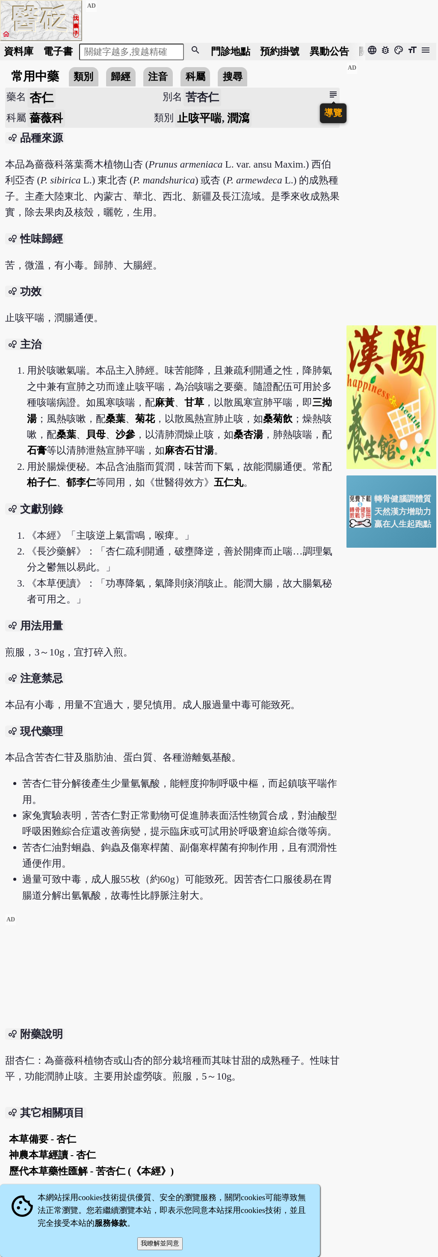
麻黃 (165, 402)
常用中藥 (35, 76)
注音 (158, 76)
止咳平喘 (199, 118)
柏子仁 (41, 482)
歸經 (120, 76)
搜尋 (233, 76)
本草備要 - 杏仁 (42, 1139)
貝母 (96, 434)
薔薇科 (46, 118)
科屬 (195, 76)
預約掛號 (279, 51)
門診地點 (230, 51)
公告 (329, 51)
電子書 (58, 51)
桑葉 (115, 418)
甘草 (194, 402)
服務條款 (111, 1223)
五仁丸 (228, 482)
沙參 (125, 434)
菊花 (145, 418)
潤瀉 (238, 118)
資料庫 (18, 51)
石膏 (37, 450)
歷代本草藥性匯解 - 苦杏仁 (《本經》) (91, 1171)
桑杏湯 (248, 434)
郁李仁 (81, 482)
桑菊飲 (278, 418)
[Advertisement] (172, 973)
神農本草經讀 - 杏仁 (52, 1154)
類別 (83, 76)
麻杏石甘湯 (189, 450)
